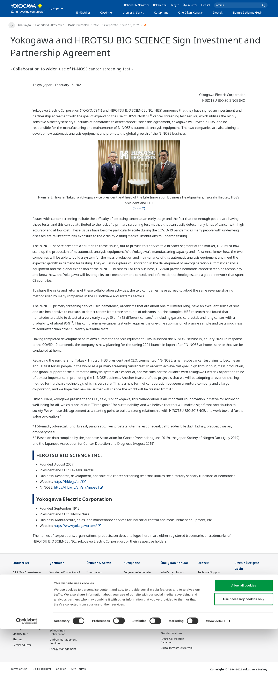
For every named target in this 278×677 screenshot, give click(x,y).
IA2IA (164, 598)
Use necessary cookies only (243, 647)
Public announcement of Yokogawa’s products (102, 617)
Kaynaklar (130, 578)
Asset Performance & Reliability (63, 592)
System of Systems (172, 593)
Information (94, 572)
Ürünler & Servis (133, 12)
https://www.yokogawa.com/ (77, 526)
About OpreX (169, 587)
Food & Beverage (23, 606)
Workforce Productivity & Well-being (65, 574)
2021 (97, 25)
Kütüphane (161, 12)
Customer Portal (208, 595)
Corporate (111, 25)
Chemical (18, 584)
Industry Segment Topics (176, 582)
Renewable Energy (24, 595)
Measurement (95, 584)
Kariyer (175, 5)
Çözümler (106, 12)
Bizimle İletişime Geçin (247, 12)
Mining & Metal (22, 600)
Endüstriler (83, 12)
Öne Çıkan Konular (190, 12)
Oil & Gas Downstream (27, 572)
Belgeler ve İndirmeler (137, 572)
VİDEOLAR (130, 584)
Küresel (205, 5)
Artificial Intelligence (173, 610)
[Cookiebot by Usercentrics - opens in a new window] (27, 669)
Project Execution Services (97, 596)
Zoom (139, 209)
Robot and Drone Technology (171, 617)
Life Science (94, 610)
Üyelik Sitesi (190, 5)
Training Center (207, 584)
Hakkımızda (160, 5)
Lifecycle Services (98, 604)
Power (17, 589)
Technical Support (209, 572)
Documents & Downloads (213, 578)
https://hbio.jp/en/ (70, 482)
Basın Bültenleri (78, 25)
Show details (215, 669)
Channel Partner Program (208, 608)
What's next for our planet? (173, 574)
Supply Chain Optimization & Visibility (64, 619)
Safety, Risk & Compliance (58, 583)
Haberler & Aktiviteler (136, 5)
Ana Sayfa (24, 25)
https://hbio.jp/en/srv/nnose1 (78, 487)
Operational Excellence (64, 600)
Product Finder (207, 589)
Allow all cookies (243, 633)
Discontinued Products (212, 600)
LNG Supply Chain (24, 578)
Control (91, 578)
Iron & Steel (20, 617)
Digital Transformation (175, 604)
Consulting (93, 589)
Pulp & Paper (21, 612)
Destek (217, 12)
